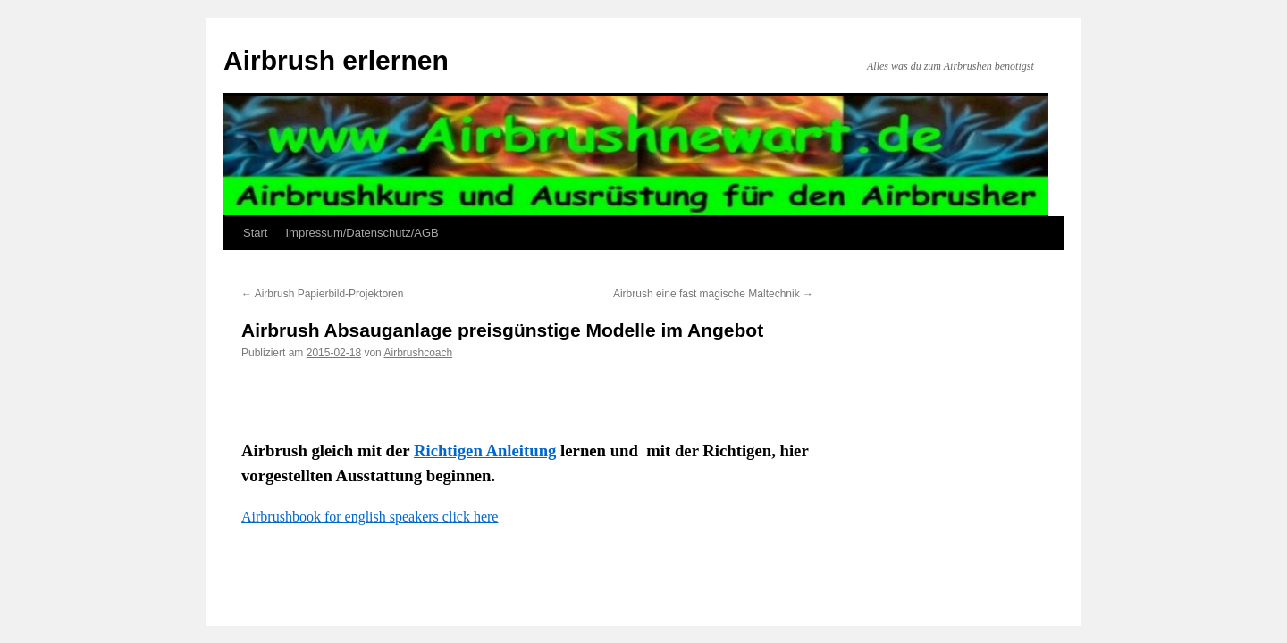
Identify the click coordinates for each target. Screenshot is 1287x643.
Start (255, 232)
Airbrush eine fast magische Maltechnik (713, 294)
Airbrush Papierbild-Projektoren (322, 294)
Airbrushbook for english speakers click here (369, 516)
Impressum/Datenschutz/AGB (361, 232)
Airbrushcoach (417, 353)
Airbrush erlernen (336, 60)
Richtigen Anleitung (485, 450)
